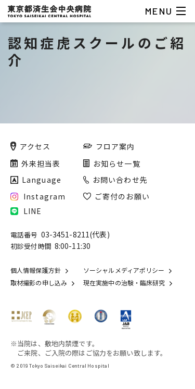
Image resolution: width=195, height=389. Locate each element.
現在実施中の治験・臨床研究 (124, 283)
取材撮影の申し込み (38, 283)
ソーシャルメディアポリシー (123, 270)
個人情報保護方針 (35, 270)
